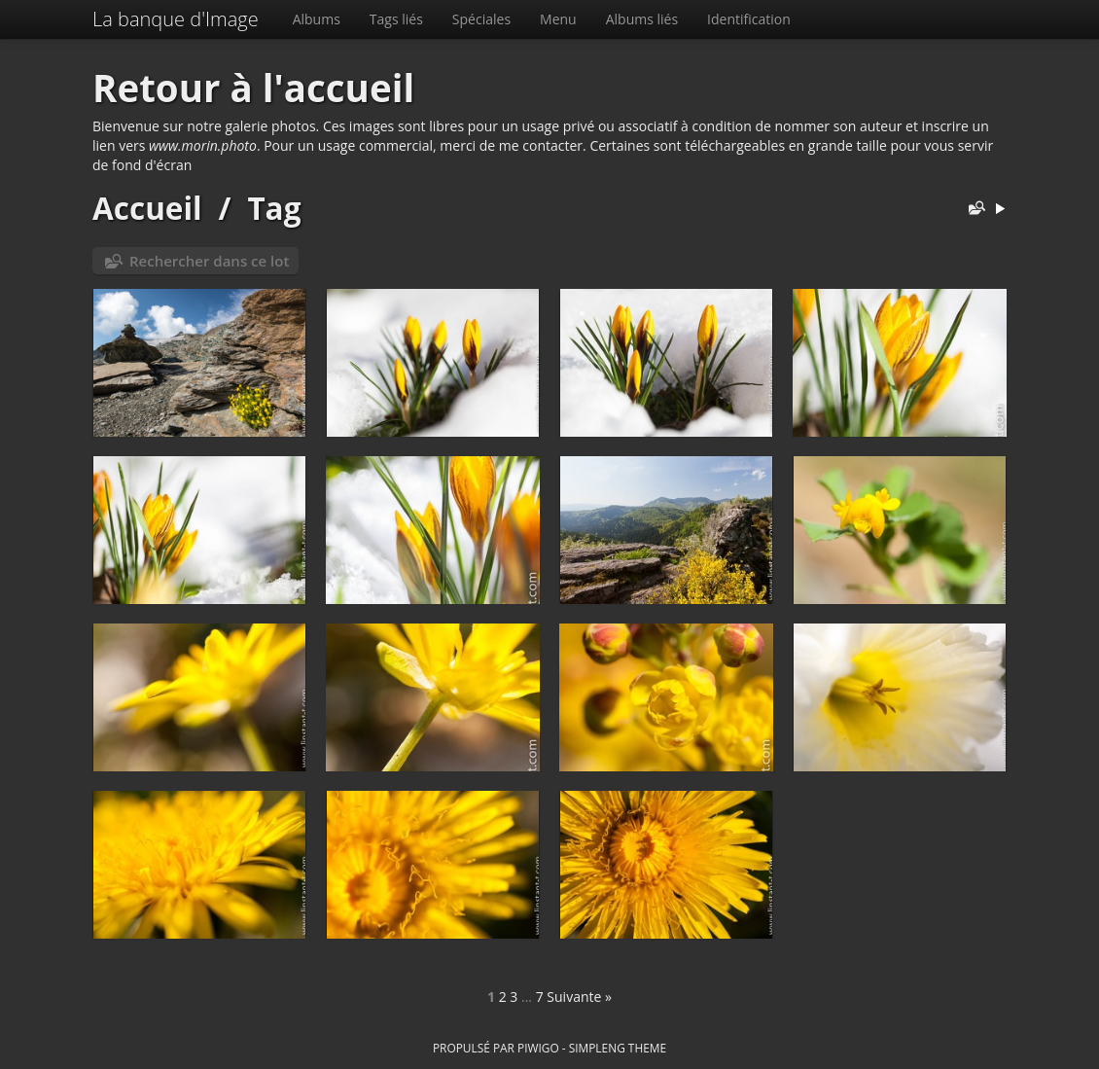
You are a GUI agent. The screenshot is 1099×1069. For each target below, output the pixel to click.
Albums (316, 19)
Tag (274, 208)
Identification (749, 19)
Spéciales (481, 19)
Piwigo (538, 1047)
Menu (558, 19)
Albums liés (642, 19)
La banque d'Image (175, 19)
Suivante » (579, 996)
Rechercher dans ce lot (209, 260)
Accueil (147, 208)
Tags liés (396, 19)
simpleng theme (617, 1047)
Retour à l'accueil (253, 87)
